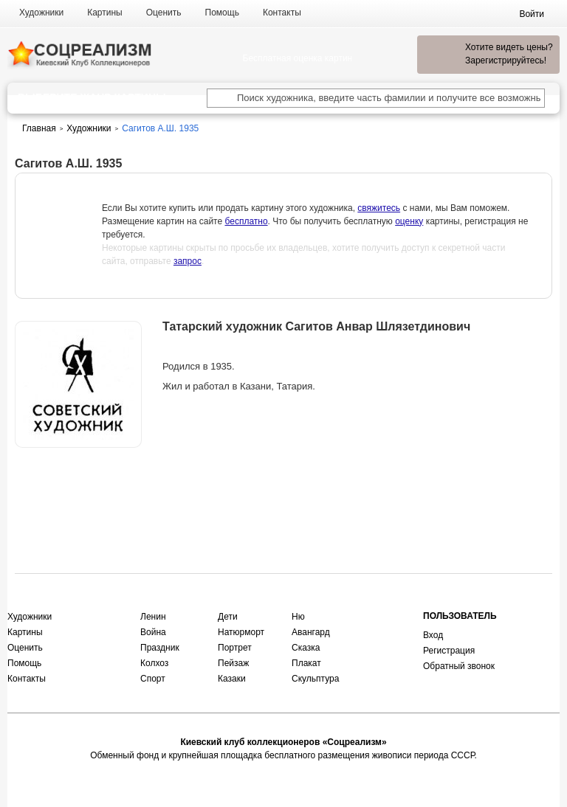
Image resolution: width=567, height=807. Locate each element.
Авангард (311, 632)
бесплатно (245, 221)
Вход (433, 635)
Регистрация (449, 650)
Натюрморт (241, 632)
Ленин (153, 617)
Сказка (306, 648)
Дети (228, 617)
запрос (187, 261)
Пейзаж (233, 663)
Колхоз (154, 663)
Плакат (306, 663)
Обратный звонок (459, 666)
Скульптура (315, 678)
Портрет (235, 648)
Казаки (232, 678)
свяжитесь (378, 208)
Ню (298, 617)
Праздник (159, 648)
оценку (409, 221)
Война (153, 632)
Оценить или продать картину (78, 486)
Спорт (152, 678)
